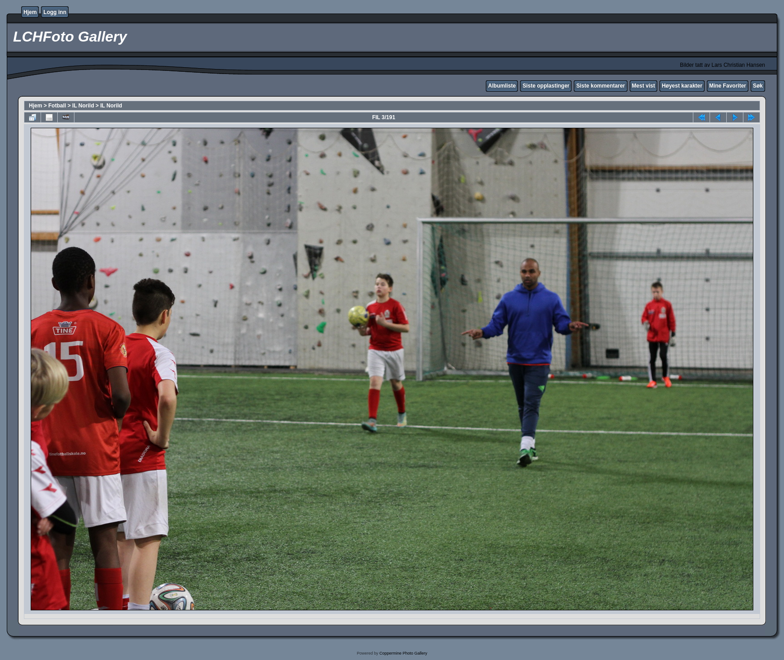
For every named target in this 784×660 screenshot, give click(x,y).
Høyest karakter (682, 86)
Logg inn (54, 12)
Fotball (57, 105)
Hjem (30, 12)
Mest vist (643, 86)
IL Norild (83, 105)
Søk (758, 86)
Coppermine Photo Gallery (403, 653)
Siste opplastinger (545, 86)
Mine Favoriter (727, 86)
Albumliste (502, 86)
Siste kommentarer (600, 86)
